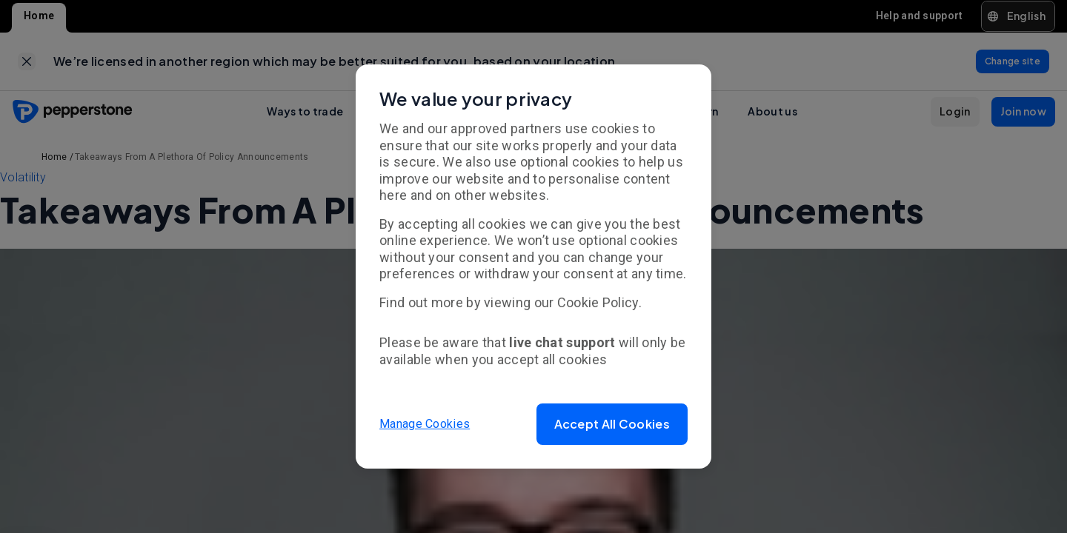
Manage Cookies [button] (424, 424)
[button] (612, 424)
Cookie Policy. (599, 302)
